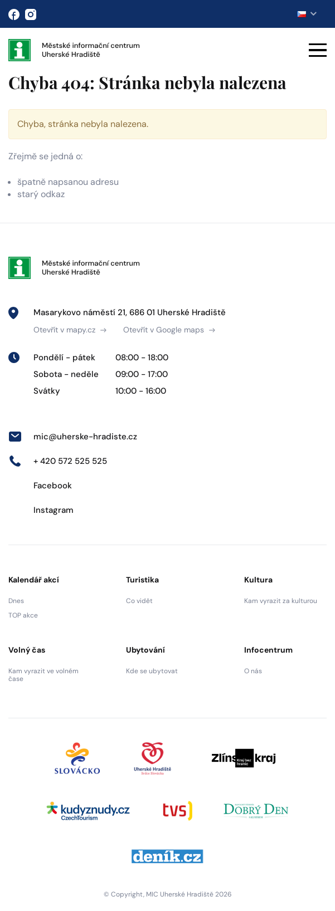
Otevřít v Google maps (169, 330)
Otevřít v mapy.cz (69, 330)
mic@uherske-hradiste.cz (72, 436)
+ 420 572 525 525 (57, 461)
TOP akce (23, 615)
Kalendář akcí (33, 580)
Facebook (40, 485)
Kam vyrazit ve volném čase (43, 675)
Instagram (41, 510)
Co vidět (139, 600)
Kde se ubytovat (152, 671)
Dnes (16, 600)
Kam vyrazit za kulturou (280, 600)
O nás (253, 671)
